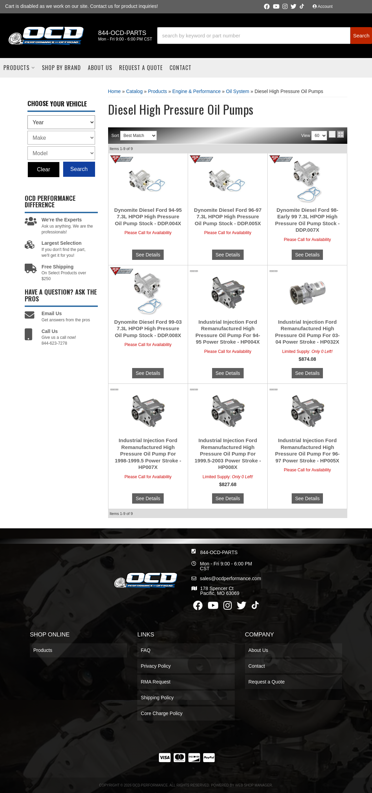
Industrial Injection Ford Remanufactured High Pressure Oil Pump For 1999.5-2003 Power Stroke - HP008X (228, 453)
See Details (148, 254)
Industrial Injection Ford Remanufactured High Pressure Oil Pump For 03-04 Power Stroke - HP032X (307, 332)
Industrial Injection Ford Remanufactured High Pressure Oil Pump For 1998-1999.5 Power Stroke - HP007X (148, 453)
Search (79, 169)
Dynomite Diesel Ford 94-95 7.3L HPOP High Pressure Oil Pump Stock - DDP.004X (148, 216)
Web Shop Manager (253, 785)
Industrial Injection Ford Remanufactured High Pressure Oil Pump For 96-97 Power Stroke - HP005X (307, 450)
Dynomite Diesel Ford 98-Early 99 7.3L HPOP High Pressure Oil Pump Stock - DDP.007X (307, 220)
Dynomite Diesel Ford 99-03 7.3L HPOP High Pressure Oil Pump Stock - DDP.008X (148, 328)
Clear (43, 169)
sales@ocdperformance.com (230, 578)
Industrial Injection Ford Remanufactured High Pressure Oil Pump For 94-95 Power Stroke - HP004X (228, 332)
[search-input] (254, 35)
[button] (264, 35)
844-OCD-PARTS (218, 552)
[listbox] (61, 122)
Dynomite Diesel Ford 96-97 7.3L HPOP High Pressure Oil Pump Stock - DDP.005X (227, 216)
